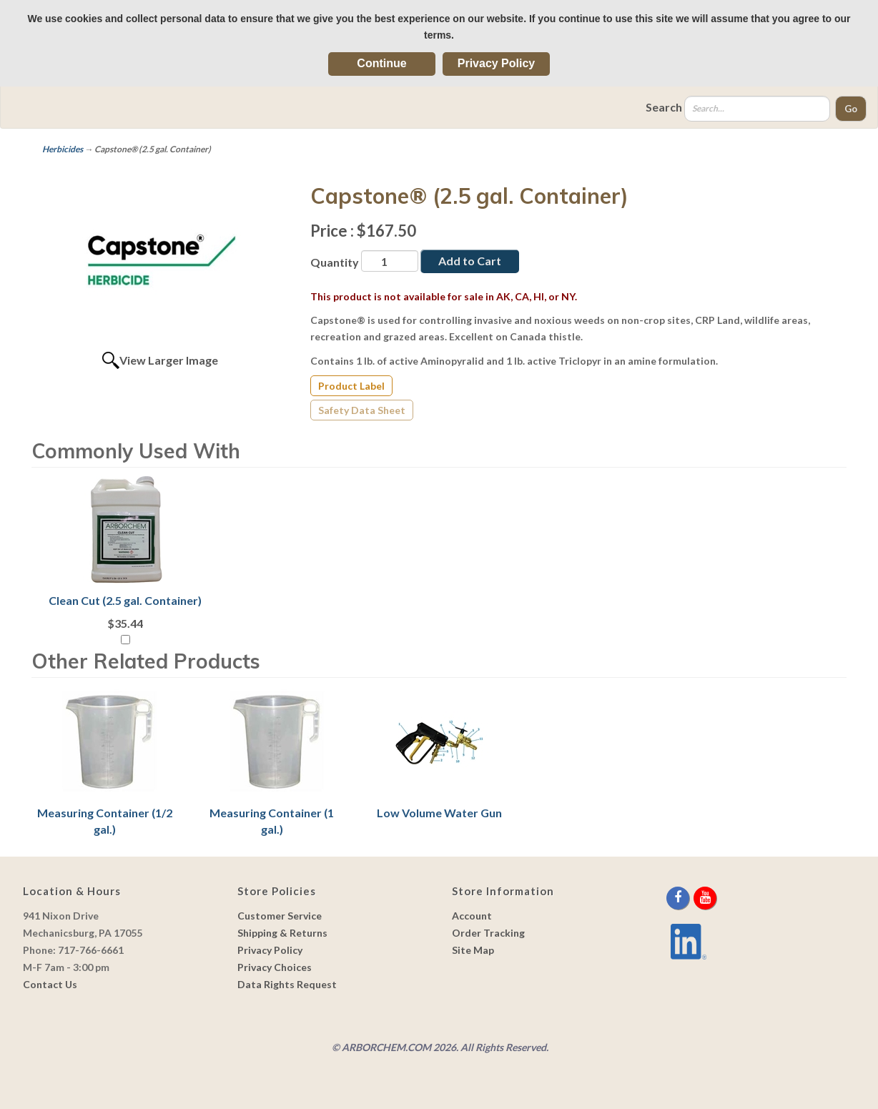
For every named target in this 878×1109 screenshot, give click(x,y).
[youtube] (705, 898)
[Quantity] (389, 261)
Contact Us (50, 984)
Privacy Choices (274, 967)
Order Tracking (488, 933)
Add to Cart (469, 260)
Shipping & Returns (282, 933)
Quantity (334, 262)
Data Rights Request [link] (287, 984)
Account (472, 916)
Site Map (473, 950)
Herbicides (62, 149)
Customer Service (279, 916)
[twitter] (692, 898)
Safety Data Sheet (361, 410)
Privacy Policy (497, 63)
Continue (381, 63)
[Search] (757, 109)
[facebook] (678, 898)
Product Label (351, 386)
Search (664, 107)
